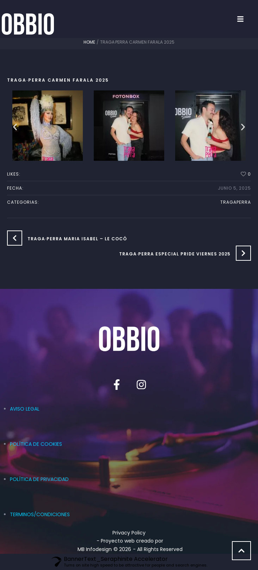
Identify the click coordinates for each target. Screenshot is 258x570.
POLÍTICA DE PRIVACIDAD (39, 479)
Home (89, 42)
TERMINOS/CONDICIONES (40, 514)
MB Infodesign (95, 549)
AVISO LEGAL (24, 408)
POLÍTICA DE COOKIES (36, 444)
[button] (247, 19)
